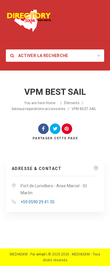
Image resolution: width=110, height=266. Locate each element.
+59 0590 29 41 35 (38, 202)
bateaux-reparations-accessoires (38, 109)
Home (50, 103)
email (40, 254)
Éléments (71, 103)
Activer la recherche (39, 55)
